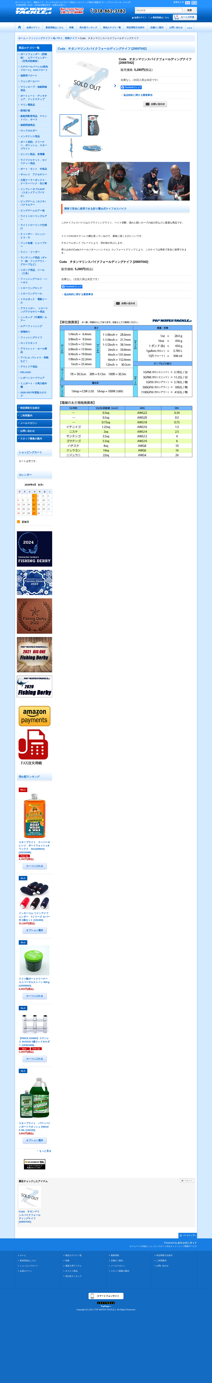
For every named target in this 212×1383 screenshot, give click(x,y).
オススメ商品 (71, 1271)
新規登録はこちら (161, 17)
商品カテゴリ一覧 (73, 1255)
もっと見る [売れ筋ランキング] (45, 1151)
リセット (188, 1180)
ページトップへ (189, 1235)
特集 (67, 1260)
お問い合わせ (27, 431)
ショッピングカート (29, 1266)
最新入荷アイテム (73, 1266)
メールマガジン (28, 423)
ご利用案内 (26, 415)
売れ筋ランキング (73, 1276)
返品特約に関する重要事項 (137, 95)
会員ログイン (140, 17)
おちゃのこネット (187, 1242)
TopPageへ (106, 1306)
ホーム (23, 1255)
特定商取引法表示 (30, 408)
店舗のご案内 (117, 1260)
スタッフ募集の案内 (31, 438)
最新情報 (115, 1255)
